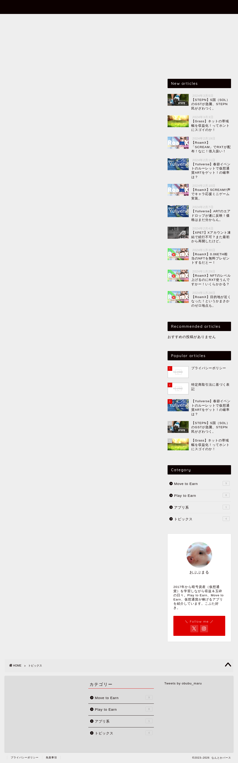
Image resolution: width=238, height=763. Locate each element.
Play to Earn (109, 19)
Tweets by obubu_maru (183, 683)
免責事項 (51, 757)
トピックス (168, 19)
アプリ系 (140, 19)
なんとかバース (119, 6)
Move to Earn (73, 19)
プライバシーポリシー (25, 757)
